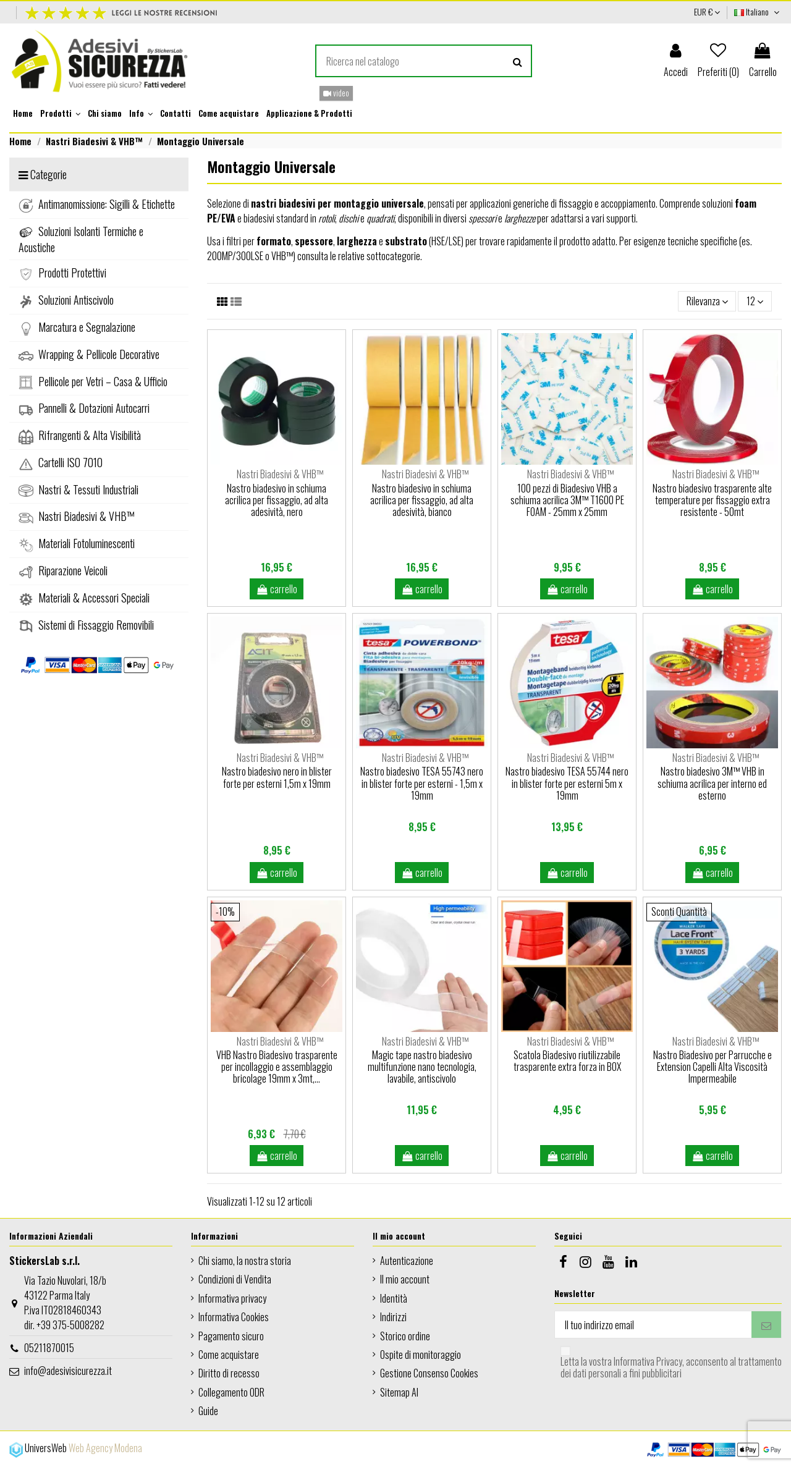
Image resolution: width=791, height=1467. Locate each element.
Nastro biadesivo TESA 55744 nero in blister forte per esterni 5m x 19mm (566, 783)
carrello (277, 588)
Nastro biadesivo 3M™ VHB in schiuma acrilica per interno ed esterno (712, 783)
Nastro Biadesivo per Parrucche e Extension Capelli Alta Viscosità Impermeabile (712, 1066)
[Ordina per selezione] (707, 301)
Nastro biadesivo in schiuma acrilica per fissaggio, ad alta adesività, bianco (421, 500)
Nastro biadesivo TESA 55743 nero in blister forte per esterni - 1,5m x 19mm (421, 783)
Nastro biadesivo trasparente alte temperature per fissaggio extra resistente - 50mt (712, 500)
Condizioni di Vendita (234, 1279)
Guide (208, 1410)
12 (755, 301)
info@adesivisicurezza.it (68, 1370)
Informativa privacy (232, 1298)
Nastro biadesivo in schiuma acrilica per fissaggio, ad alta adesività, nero (276, 500)
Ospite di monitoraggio (420, 1354)
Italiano (758, 11)
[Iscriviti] (766, 1324)
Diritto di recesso (229, 1373)
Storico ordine (405, 1336)
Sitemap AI (399, 1392)
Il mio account (404, 1279)
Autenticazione (406, 1260)
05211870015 (49, 1347)
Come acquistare (228, 1354)
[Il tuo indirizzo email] (653, 1324)
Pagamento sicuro (231, 1336)
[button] (60, 113)
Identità (393, 1298)
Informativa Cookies (233, 1316)
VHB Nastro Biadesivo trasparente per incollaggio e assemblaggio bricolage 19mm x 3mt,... (276, 1066)
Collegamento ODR (231, 1392)
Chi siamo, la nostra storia (244, 1260)
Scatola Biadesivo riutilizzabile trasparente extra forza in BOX (567, 1060)
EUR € (707, 11)
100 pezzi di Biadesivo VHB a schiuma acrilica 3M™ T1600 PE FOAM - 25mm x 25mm (567, 500)
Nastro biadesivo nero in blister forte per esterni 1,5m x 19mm (277, 777)
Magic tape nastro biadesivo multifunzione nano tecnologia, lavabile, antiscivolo (422, 1066)
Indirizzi (393, 1316)
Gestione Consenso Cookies (429, 1373)
